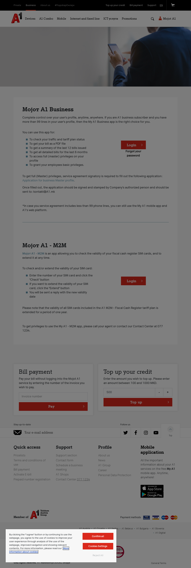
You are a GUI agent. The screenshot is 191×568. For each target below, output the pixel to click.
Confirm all (98, 536)
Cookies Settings (97, 546)
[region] (61, 545)
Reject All (98, 555)
